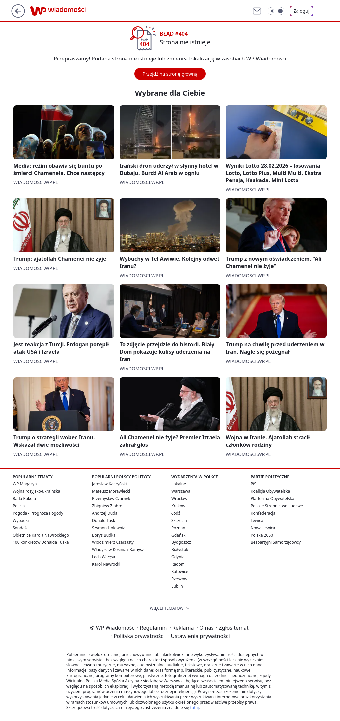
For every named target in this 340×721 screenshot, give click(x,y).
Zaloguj (302, 11)
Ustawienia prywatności (199, 636)
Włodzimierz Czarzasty (113, 542)
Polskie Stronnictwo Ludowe (277, 506)
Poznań (178, 528)
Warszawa (180, 491)
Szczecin (179, 520)
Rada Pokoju (24, 498)
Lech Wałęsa (103, 557)
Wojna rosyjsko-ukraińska (36, 491)
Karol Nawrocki (106, 564)
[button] (323, 11)
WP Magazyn (25, 484)
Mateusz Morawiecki (111, 491)
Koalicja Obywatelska (270, 491)
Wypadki (21, 520)
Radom (178, 564)
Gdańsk (178, 535)
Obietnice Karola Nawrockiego (41, 535)
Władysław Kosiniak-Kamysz (118, 549)
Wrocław (179, 498)
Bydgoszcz (181, 542)
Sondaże (21, 528)
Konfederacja (263, 513)
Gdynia (177, 557)
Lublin (177, 586)
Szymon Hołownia (108, 528)
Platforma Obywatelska (272, 498)
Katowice (179, 571)
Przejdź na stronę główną (169, 74)
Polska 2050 (262, 535)
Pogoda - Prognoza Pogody (38, 513)
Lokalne (178, 484)
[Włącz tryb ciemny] (276, 11)
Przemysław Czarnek (111, 498)
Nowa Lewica (263, 528)
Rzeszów (179, 579)
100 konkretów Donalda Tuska (41, 542)
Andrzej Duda (104, 513)
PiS (253, 484)
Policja (19, 506)
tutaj (194, 707)
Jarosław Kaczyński (109, 484)
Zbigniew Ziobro (107, 506)
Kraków (178, 506)
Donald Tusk (103, 520)
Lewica (257, 520)
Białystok (179, 549)
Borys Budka (104, 535)
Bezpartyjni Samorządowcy (276, 542)
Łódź (175, 513)
